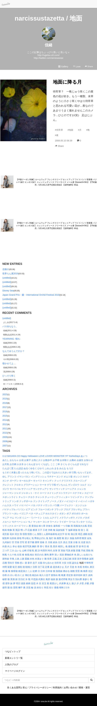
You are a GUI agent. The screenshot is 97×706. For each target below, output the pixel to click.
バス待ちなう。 (10, 326)
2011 (4, 428)
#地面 (70, 130)
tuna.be (48, 643)
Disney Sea (8, 290)
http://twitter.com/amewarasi (48, 58)
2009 (4, 437)
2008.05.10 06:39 (63, 140)
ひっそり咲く (9, 375)
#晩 (88, 130)
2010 (4, 433)
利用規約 (57, 687)
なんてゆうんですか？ (13, 351)
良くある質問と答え (17, 687)
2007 (4, 445)
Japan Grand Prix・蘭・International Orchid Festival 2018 (30, 295)
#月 (79, 130)
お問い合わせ (70, 687)
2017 (4, 407)
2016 (4, 411)
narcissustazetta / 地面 (48, 18)
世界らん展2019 (10, 273)
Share (89, 66)
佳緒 (48, 45)
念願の (5, 269)
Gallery (63, 66)
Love (77, 66)
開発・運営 (84, 687)
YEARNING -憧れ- (11, 339)
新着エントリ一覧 (14, 658)
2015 (4, 415)
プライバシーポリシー (40, 687)
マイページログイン (15, 671)
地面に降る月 (67, 82)
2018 (4, 403)
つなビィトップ (12, 651)
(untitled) (6, 278)
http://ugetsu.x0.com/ (48, 55)
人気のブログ (11, 664)
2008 (4, 441)
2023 (4, 394)
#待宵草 (59, 130)
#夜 (56, 135)
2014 (4, 420)
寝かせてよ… (9, 363)
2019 (4, 398)
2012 (4, 424)
